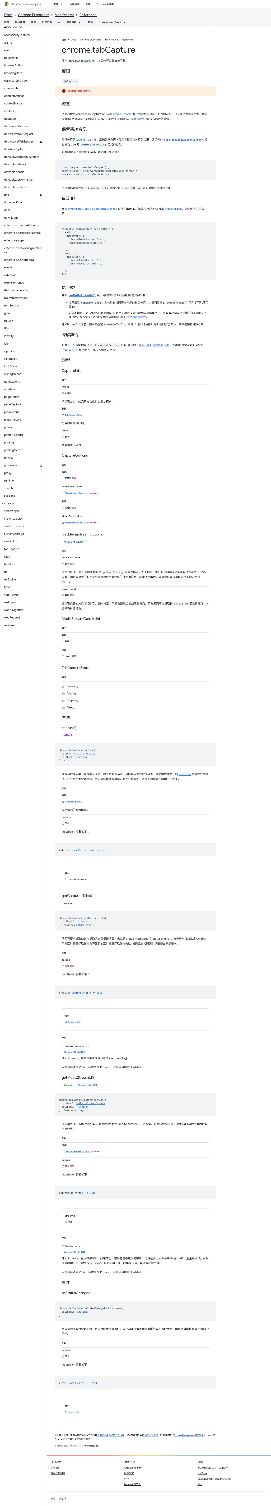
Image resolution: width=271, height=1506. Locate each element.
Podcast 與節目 (132, 1484)
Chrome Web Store (110, 22)
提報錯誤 (55, 1467)
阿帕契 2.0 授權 (150, 1435)
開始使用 (20, 22)
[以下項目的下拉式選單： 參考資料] (80, 22)
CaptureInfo (82, 925)
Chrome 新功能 (105, 4)
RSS (200, 1484)
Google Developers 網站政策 (189, 1435)
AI (59, 22)
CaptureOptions (73, 801)
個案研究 (74, 4)
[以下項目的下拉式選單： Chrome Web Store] (125, 22)
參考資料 (71, 22)
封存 (126, 1478)
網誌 (88, 4)
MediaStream (121, 114)
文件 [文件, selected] (55, 4)
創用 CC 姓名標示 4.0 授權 (110, 1435)
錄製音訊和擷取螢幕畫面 (154, 345)
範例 (90, 22)
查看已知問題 (58, 1473)
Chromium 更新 (132, 1467)
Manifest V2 (64, 15)
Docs (8, 15)
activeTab (143, 119)
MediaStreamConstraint (77, 493)
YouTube (202, 1473)
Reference (88, 15)
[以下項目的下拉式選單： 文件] (62, 4)
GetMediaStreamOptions (78, 1151)
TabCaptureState (73, 415)
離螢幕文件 (139, 317)
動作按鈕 (96, 119)
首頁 (64, 39)
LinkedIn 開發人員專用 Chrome (214, 1478)
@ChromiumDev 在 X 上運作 (213, 1467)
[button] (22, 503)
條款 (53, 1498)
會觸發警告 (84, 91)
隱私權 (62, 1498)
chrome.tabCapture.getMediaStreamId (92, 209)
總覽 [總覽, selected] (6, 22)
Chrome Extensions (33, 15)
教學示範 (47, 22)
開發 (33, 22)
